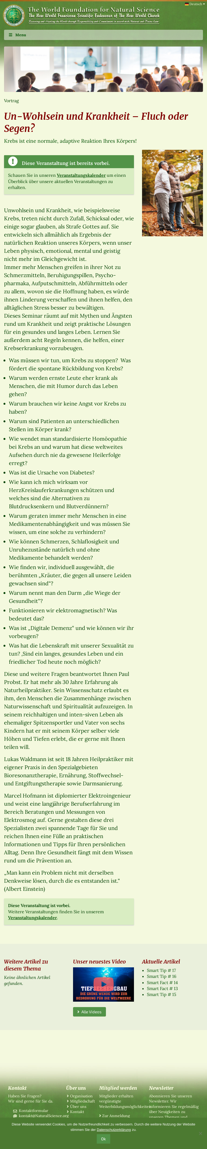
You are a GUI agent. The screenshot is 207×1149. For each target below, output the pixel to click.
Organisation (81, 1096)
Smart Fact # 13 (162, 988)
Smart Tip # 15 (161, 994)
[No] (200, 1133)
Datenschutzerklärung (114, 1130)
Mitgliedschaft (82, 1101)
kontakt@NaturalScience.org (44, 1115)
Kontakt (77, 1111)
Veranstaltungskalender (81, 175)
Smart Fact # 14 (162, 982)
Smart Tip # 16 (161, 976)
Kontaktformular (33, 1110)
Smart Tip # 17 (161, 970)
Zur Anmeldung (116, 1115)
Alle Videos (89, 1011)
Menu (17, 34)
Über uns (78, 1106)
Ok (103, 1138)
